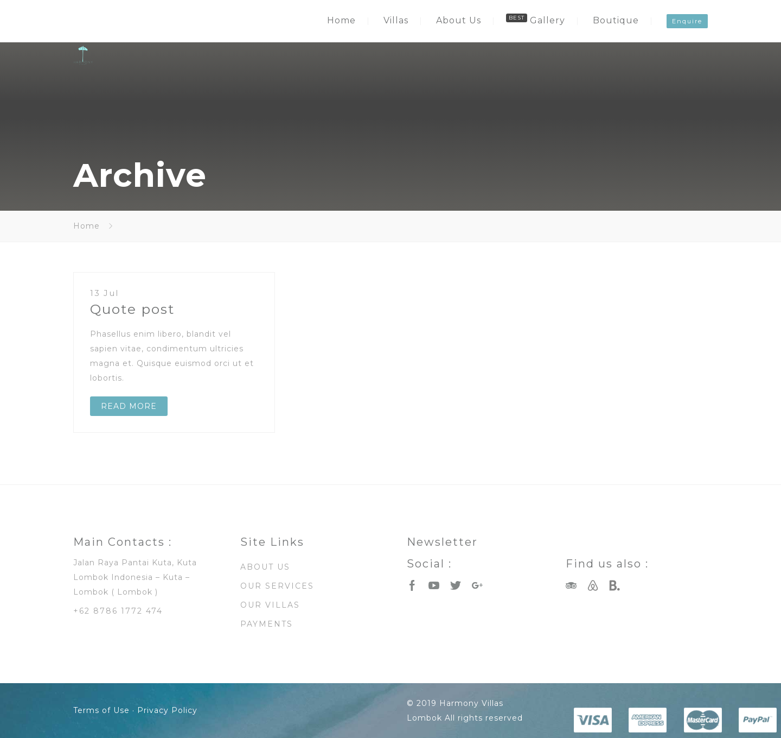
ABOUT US (265, 567)
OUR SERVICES (277, 586)
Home (341, 20)
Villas (395, 20)
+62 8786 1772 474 (118, 611)
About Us (458, 20)
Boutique (616, 20)
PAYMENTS (266, 624)
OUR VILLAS (270, 605)
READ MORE (129, 406)
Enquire (687, 21)
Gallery (547, 20)
